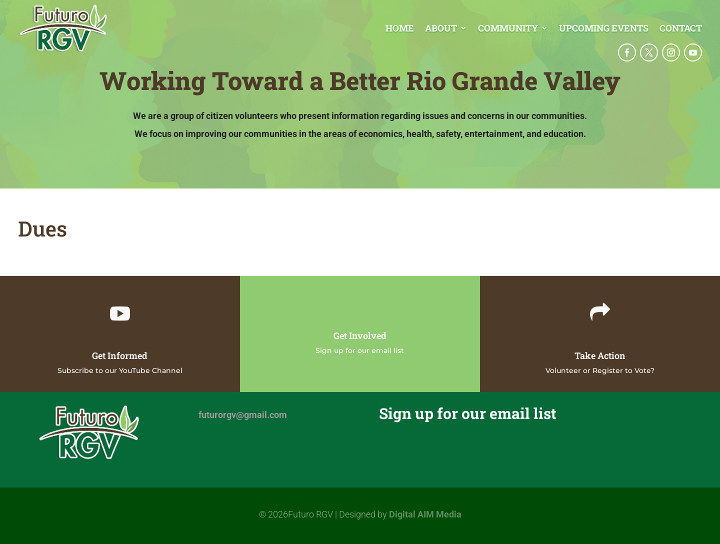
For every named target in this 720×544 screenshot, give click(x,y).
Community (508, 29)
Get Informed (120, 356)
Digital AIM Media (425, 514)
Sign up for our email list (360, 350)
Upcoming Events (603, 29)
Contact (681, 29)
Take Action (600, 356)
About (441, 29)
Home (400, 29)
